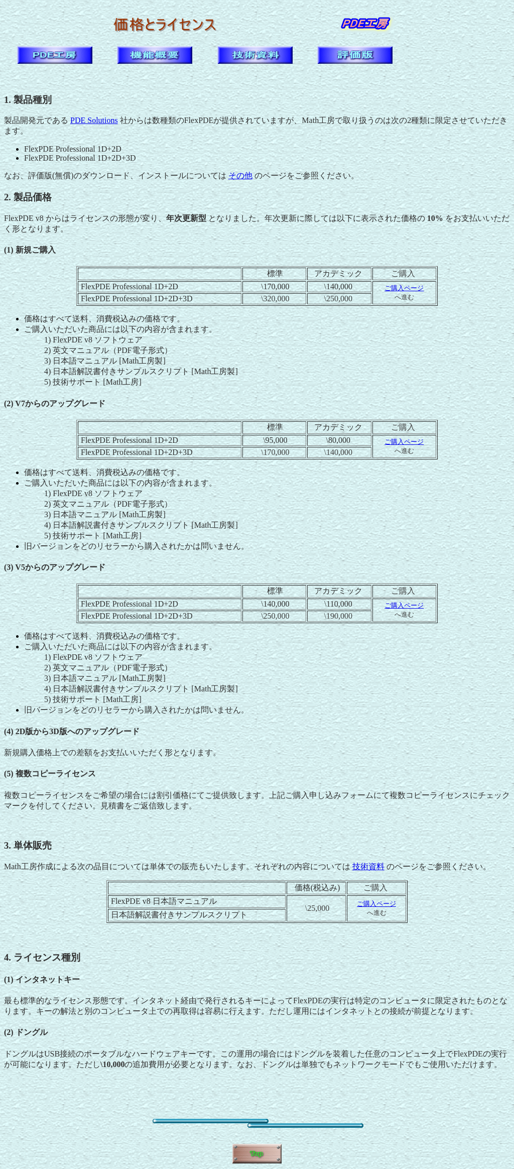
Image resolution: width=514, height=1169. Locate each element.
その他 (240, 175)
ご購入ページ (404, 288)
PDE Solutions (94, 120)
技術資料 (368, 866)
